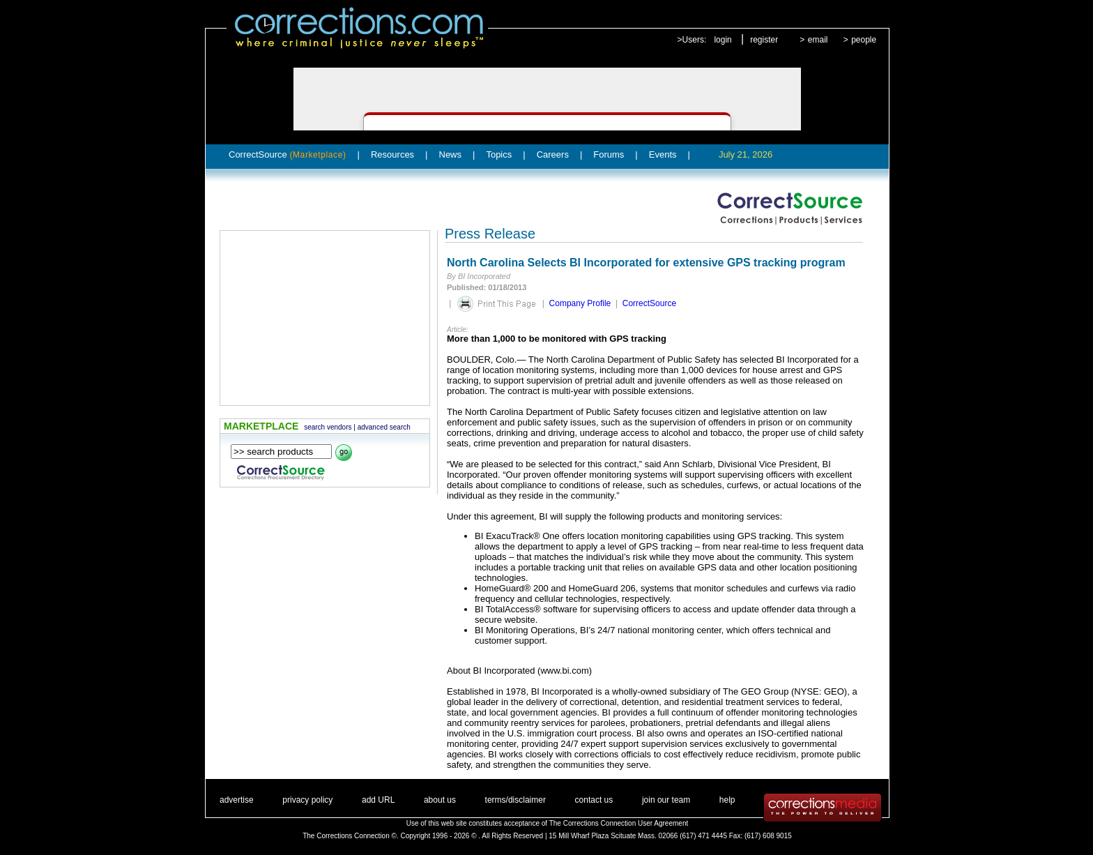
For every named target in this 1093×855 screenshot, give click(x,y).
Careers (553, 154)
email (818, 40)
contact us (594, 800)
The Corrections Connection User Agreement (619, 823)
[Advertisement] (324, 318)
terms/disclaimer (515, 800)
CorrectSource (287, 154)
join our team (666, 800)
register (764, 40)
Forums (608, 154)
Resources (392, 154)
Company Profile (580, 303)
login (722, 40)
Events (663, 154)
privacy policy (307, 800)
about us (440, 800)
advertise (237, 800)
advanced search (384, 427)
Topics (499, 154)
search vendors (327, 427)
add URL (378, 800)
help (727, 800)
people (863, 40)
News (450, 154)
